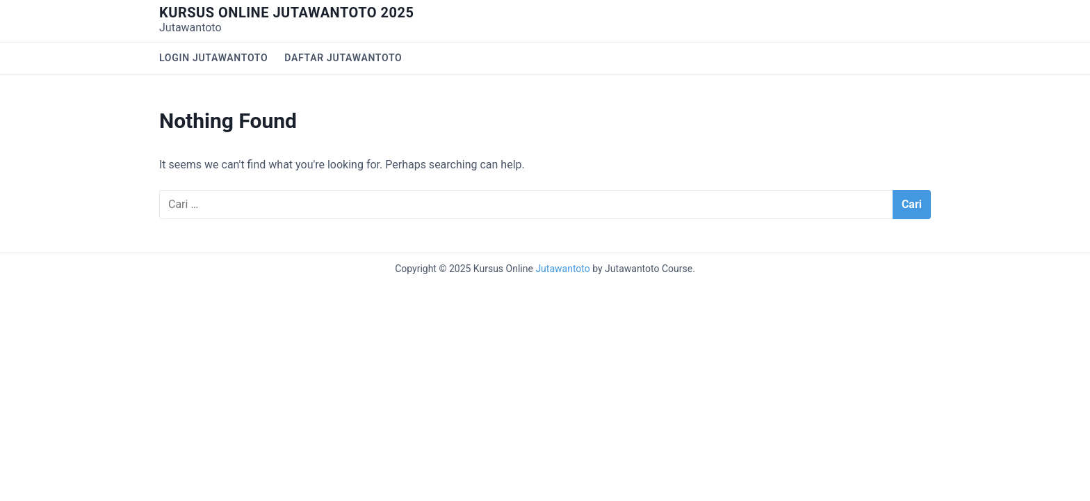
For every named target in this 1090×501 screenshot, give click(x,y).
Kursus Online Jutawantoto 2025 (286, 12)
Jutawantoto (562, 268)
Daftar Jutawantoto (343, 57)
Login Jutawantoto (213, 57)
